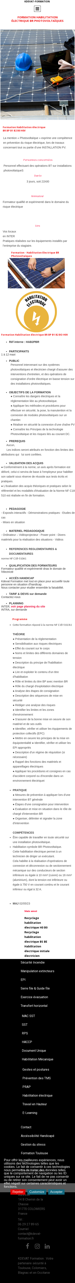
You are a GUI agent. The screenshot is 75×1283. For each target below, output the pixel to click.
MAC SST (28, 1016)
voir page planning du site (28, 606)
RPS (25, 1033)
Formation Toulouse (34, 1153)
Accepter (56, 1191)
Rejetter (17, 1191)
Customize (36, 1191)
